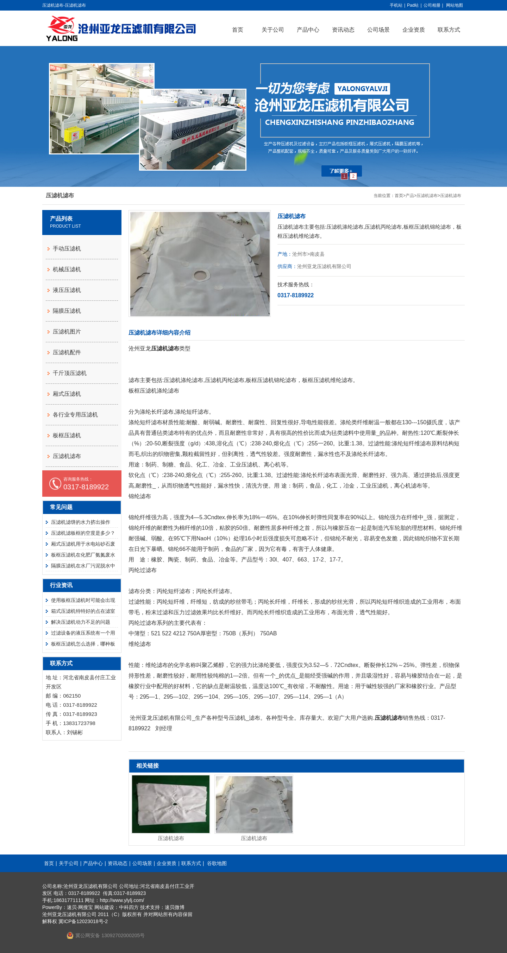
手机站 (396, 5)
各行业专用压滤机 (75, 415)
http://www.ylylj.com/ (122, 900)
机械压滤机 (67, 269)
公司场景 (378, 30)
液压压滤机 (67, 290)
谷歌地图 (217, 863)
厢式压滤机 (67, 394)
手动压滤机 (67, 249)
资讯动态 (343, 30)
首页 (237, 30)
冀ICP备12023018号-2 (83, 921)
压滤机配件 (67, 352)
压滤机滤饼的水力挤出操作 (80, 522)
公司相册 (432, 5)
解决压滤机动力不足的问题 (80, 622)
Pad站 (413, 5)
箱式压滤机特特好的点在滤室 (83, 611)
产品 (410, 195)
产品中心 (308, 30)
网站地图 (454, 5)
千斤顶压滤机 (70, 373)
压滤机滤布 (427, 195)
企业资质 (413, 30)
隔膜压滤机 (67, 311)
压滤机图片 (67, 332)
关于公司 (273, 30)
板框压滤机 (67, 435)
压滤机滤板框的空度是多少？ (83, 533)
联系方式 (449, 30)
